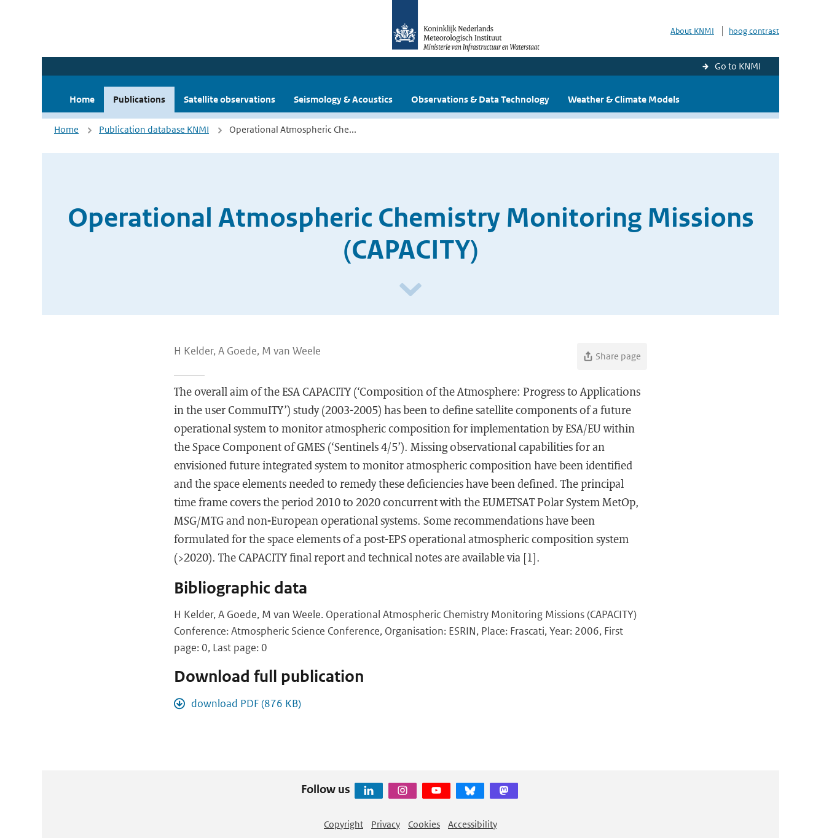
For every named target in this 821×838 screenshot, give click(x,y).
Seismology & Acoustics (343, 99)
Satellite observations (229, 99)
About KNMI (692, 31)
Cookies (424, 824)
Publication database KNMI (154, 129)
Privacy (385, 824)
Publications (139, 99)
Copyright (343, 824)
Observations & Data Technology (480, 99)
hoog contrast (754, 31)
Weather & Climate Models (624, 99)
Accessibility (472, 824)
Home (82, 99)
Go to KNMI (738, 66)
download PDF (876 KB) (246, 703)
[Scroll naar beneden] (410, 290)
